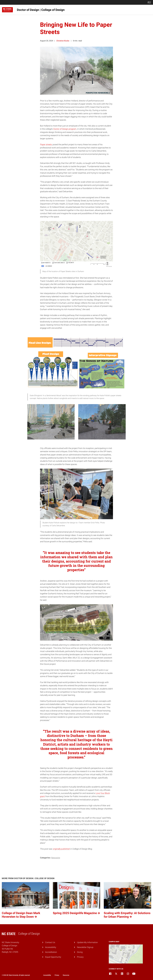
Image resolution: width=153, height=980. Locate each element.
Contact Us (50, 942)
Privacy (80, 957)
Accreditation (51, 952)
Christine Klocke (62, 41)
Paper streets (46, 144)
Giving (80, 952)
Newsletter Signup (85, 947)
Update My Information (87, 942)
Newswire (55, 858)
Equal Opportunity (53, 957)
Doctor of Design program (64, 129)
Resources (66, 975)
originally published (61, 849)
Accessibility (50, 947)
